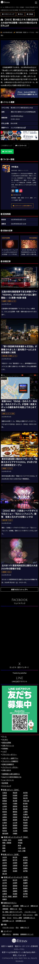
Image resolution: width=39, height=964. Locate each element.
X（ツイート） (21, 145)
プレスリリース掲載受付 (10, 761)
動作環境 (5, 783)
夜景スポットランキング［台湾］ (16, 877)
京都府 (15, 814)
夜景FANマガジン (10, 903)
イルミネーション (30, 912)
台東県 (15, 865)
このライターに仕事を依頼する (22, 206)
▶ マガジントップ (8, 14)
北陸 (3, 845)
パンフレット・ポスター (10, 767)
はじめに (5, 739)
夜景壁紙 (16, 934)
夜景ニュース (24, 906)
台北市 (4, 857)
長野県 (15, 806)
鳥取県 (4, 820)
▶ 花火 (20, 14)
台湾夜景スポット (29, 918)
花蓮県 (4, 871)
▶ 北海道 (30, 14)
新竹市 (15, 860)
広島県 (4, 823)
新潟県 (25, 803)
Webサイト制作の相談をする (11, 777)
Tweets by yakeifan (20, 673)
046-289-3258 (23, 946)
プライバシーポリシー (9, 754)
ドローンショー (28, 915)
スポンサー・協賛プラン (10, 758)
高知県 (25, 825)
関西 (3, 848)
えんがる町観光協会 (18, 128)
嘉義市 (4, 899)
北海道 (4, 793)
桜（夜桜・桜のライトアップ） (12, 912)
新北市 (15, 857)
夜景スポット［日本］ (11, 790)
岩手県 (25, 793)
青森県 (15, 793)
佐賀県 (15, 828)
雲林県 (15, 888)
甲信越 (20, 843)
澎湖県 (15, 871)
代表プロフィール (8, 745)
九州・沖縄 (21, 851)
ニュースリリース (8, 780)
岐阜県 (4, 812)
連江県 (4, 874)
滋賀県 (4, 817)
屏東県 (4, 865)
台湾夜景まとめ (21, 921)
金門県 (25, 871)
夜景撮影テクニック (26, 934)
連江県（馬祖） (7, 896)
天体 (36, 915)
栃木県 (25, 798)
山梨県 (4, 806)
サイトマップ (6, 786)
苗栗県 (15, 868)
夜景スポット (6, 906)
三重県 (25, 812)
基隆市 (4, 860)
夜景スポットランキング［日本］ (16, 837)
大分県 (15, 831)
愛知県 (25, 809)
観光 (3, 918)
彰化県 (25, 865)
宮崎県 (25, 831)
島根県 (15, 820)
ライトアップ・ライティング (11, 915)
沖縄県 (15, 833)
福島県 (4, 798)
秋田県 (15, 795)
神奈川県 (26, 801)
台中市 (4, 863)
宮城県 (4, 795)
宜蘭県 (25, 868)
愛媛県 (15, 825)
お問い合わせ (6, 770)
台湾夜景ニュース (8, 921)
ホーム (4, 736)
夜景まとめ (34, 906)
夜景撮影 (5, 909)
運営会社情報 (6, 742)
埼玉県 (4, 803)
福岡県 (4, 828)
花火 (20, 909)
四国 (3, 851)
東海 (19, 845)
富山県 (25, 806)
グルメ (9, 918)
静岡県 (15, 812)
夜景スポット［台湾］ (11, 854)
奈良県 (15, 817)
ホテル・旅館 (17, 918)
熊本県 (4, 831)
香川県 (4, 825)
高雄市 (25, 863)
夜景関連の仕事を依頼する (11, 774)
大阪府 (4, 814)
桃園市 (25, 857)
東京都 (15, 801)
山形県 (25, 795)
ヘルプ (4, 751)
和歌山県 (26, 817)
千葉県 (15, 803)
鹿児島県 (5, 833)
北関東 (20, 840)
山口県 (15, 823)
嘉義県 (25, 888)
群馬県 (4, 801)
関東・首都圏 (6, 843)
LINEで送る (7, 151)
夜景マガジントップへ (19, 590)
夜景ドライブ (24, 927)
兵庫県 (25, 814)
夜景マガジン (6, 934)
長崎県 (25, 828)
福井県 (15, 809)
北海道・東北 (6, 840)
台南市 (15, 863)
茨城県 (15, 798)
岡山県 (25, 820)
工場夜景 (16, 906)
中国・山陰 (21, 848)
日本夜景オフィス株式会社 (20, 952)
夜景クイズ (13, 909)
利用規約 (5, 748)
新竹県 (25, 860)
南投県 (4, 868)
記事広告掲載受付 (8, 764)
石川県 (4, 809)
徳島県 (25, 823)
